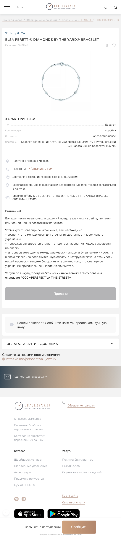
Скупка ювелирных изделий (82, 472)
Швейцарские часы (28, 459)
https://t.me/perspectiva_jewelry (31, 359)
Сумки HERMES (24, 485)
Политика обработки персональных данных (28, 427)
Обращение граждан (81, 405)
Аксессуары (22, 472)
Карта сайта (70, 495)
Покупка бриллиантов (77, 459)
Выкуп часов (71, 466)
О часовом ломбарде (27, 418)
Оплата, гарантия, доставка (60, 344)
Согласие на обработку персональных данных (29, 438)
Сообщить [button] (79, 527)
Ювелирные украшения (30, 466)
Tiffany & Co (15, 33)
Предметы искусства (29, 478)
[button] (7, 7)
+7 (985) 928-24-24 (40, 168)
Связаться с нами (73, 502)
